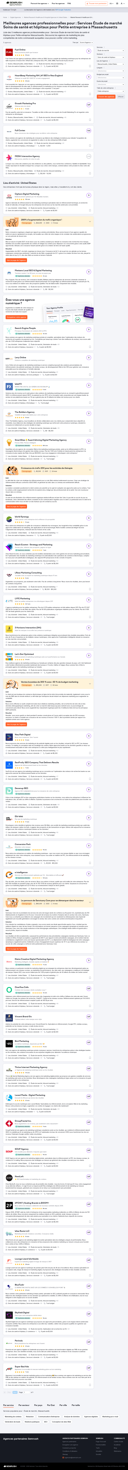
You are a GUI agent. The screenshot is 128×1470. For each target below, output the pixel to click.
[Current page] (26, 1392)
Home (5, 17)
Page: (21, 1392)
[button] (112, 4)
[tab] (8, 1405)
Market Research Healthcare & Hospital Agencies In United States (45, 17)
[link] (58, 3)
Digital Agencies (15, 17)
